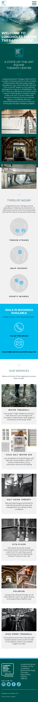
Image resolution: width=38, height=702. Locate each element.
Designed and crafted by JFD (10, 693)
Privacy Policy (6, 696)
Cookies (13, 696)
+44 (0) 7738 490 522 (19, 336)
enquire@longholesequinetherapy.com (19, 352)
